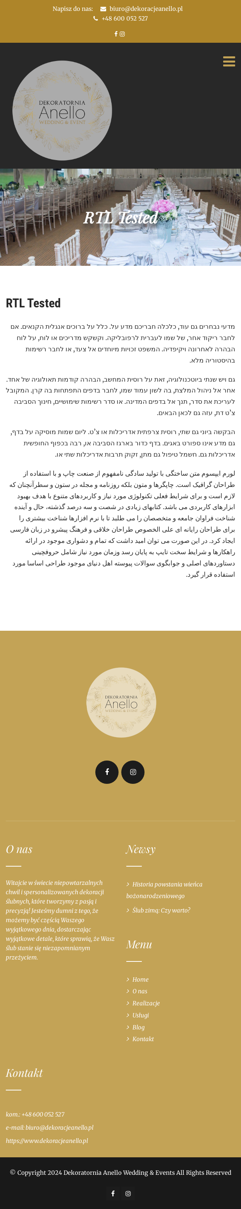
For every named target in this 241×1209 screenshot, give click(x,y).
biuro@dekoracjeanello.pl (146, 8)
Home (141, 979)
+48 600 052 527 (120, 18)
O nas (140, 991)
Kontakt (143, 1039)
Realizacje (146, 1003)
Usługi (141, 1015)
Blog (139, 1027)
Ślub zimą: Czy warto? (161, 910)
